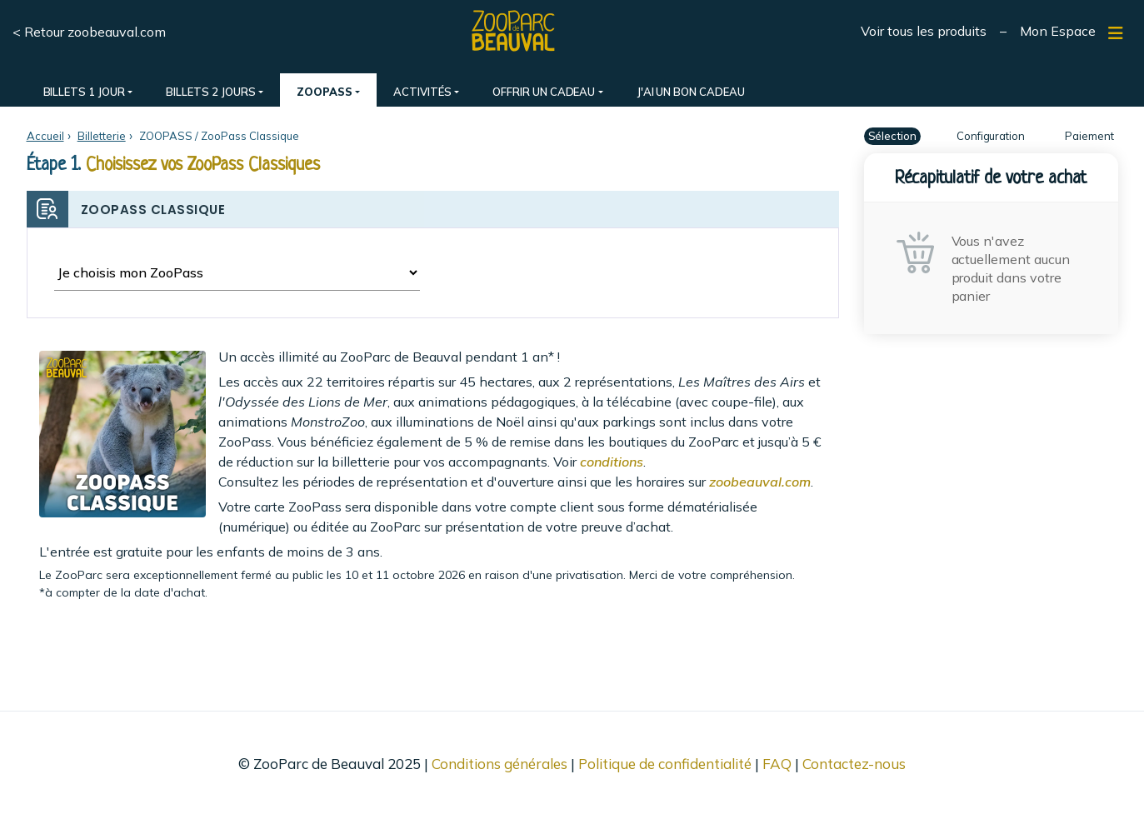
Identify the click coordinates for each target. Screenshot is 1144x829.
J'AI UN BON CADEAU (691, 91)
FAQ (777, 763)
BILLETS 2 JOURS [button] (210, 91)
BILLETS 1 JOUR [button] (84, 91)
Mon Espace (1058, 30)
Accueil (45, 135)
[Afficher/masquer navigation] (1115, 33)
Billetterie (101, 135)
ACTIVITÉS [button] (422, 91)
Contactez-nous (854, 763)
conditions (611, 461)
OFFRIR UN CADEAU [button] (543, 91)
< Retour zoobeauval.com (89, 31)
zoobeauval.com (760, 481)
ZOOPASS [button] (324, 91)
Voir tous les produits (924, 30)
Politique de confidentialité (665, 763)
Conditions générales (499, 763)
